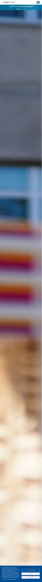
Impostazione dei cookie (30, 570)
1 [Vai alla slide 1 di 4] (19, 9)
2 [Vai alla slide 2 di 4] (20, 9)
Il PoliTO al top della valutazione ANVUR (21, 6)
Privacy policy (4, 579)
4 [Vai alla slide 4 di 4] (24, 9)
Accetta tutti (30, 577)
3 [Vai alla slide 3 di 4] (22, 9)
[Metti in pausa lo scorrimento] (17, 9)
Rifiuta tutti (30, 573)
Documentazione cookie (11, 579)
